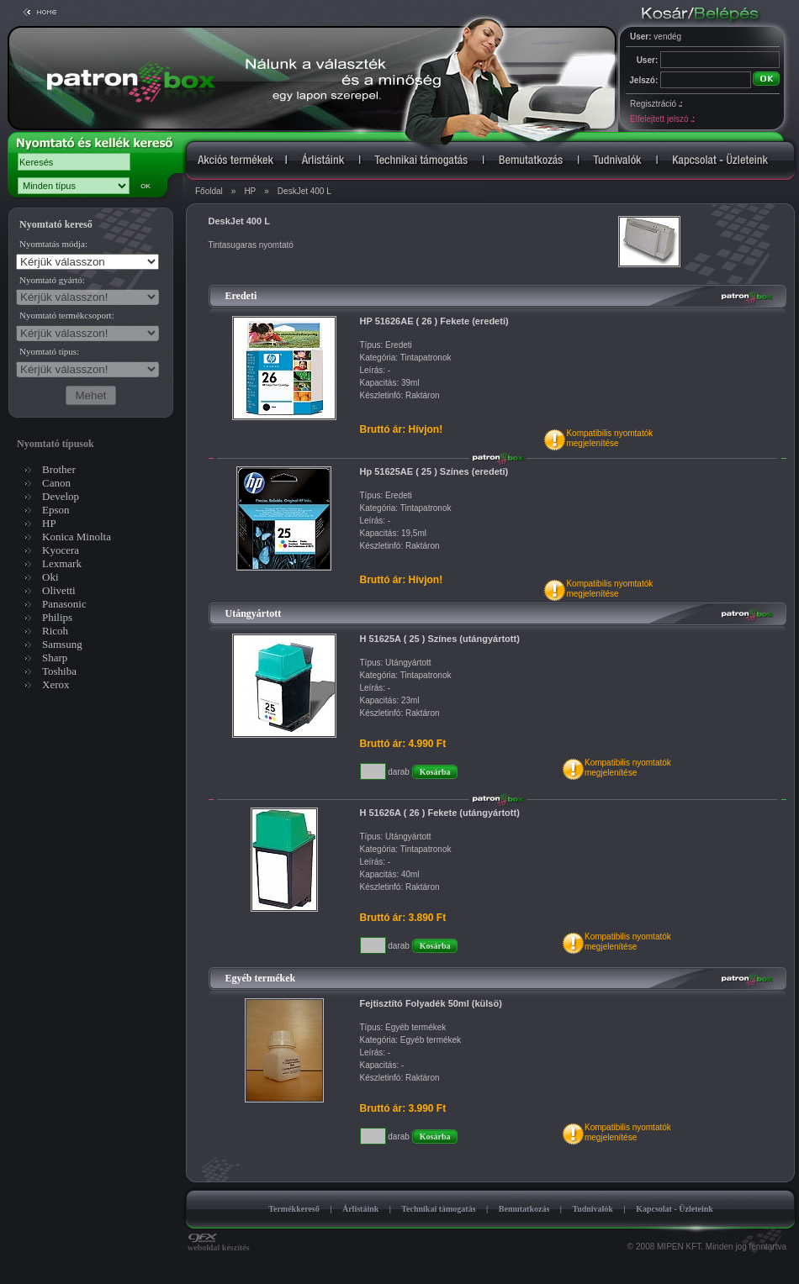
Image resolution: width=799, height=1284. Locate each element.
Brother (59, 469)
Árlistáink (360, 1208)
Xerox (56, 684)
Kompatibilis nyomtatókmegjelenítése (609, 438)
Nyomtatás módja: (53, 244)
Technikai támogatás (438, 1208)
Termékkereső (294, 1208)
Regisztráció (656, 103)
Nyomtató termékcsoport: (66, 315)
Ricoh (55, 630)
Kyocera (60, 550)
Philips (57, 617)
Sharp (54, 657)
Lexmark (62, 563)
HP (250, 191)
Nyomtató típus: (49, 351)
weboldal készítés (219, 1243)
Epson (56, 509)
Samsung (62, 644)
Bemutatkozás (524, 1208)
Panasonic (64, 603)
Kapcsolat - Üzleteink (674, 1208)
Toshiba (59, 671)
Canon (56, 482)
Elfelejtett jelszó (662, 119)
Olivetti (59, 590)
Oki (50, 577)
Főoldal (209, 191)
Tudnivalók (592, 1208)
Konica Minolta (76, 536)
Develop (60, 496)
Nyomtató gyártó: (52, 280)
